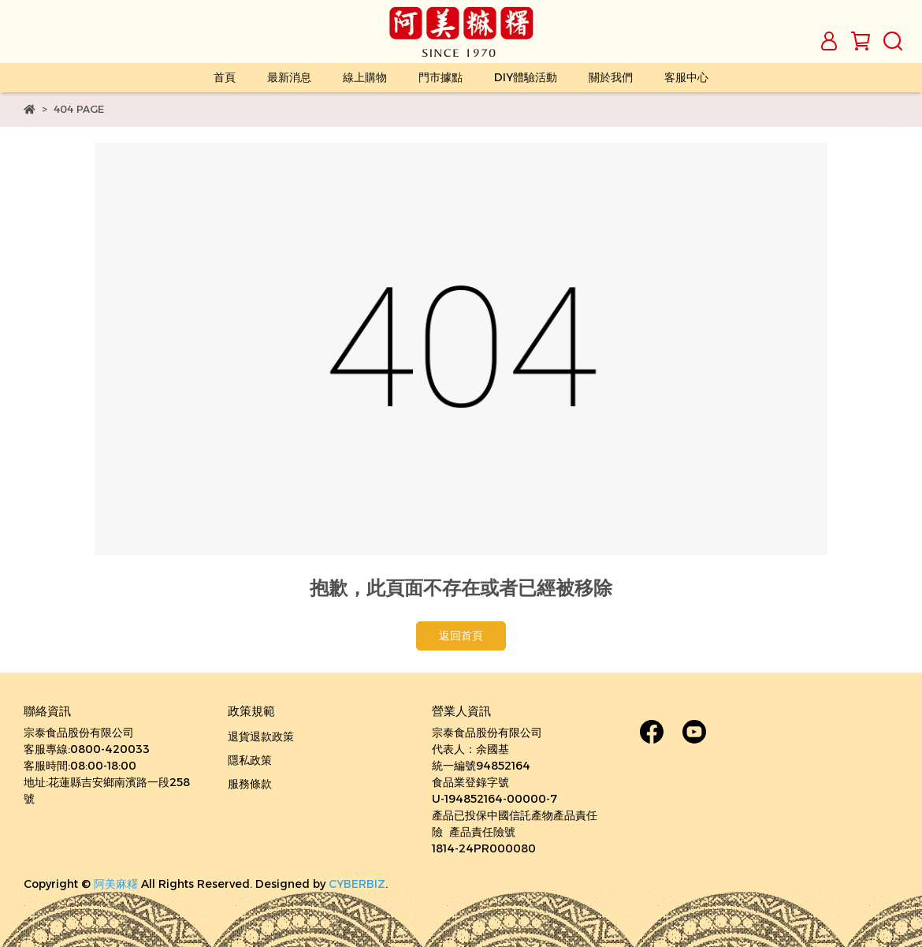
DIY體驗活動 (525, 77)
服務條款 (250, 784)
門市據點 (440, 77)
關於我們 (611, 77)
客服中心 (686, 77)
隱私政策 (250, 760)
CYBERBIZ (357, 884)
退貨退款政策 (261, 736)
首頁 (225, 77)
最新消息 (289, 77)
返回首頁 (461, 635)
